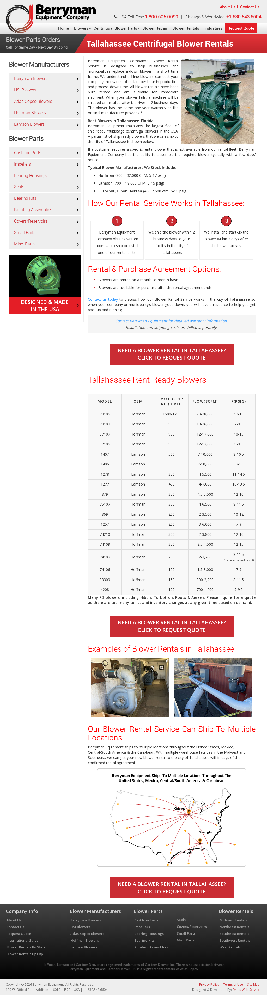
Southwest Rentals (235, 940)
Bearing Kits (25, 198)
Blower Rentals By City (25, 954)
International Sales (22, 940)
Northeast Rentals (234, 926)
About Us (227, 6)
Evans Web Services (247, 989)
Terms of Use (233, 984)
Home (63, 28)
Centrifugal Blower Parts (115, 28)
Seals (19, 187)
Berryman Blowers (30, 78)
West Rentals (230, 947)
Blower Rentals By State (26, 947)
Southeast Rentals (234, 933)
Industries (213, 28)
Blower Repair (154, 28)
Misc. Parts (24, 244)
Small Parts (24, 232)
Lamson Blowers (29, 124)
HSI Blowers (25, 90)
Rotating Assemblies (33, 209)
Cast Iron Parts (27, 152)
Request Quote (241, 28)
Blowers (81, 28)
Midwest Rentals (233, 920)
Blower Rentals (185, 28)
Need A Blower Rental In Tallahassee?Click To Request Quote (172, 354)
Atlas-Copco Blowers (33, 101)
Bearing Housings (30, 175)
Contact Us (249, 6)
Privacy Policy (209, 984)
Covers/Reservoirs (30, 221)
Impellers (22, 164)
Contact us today (103, 299)
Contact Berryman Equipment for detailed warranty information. (171, 320)
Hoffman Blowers (30, 113)
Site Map (253, 984)
